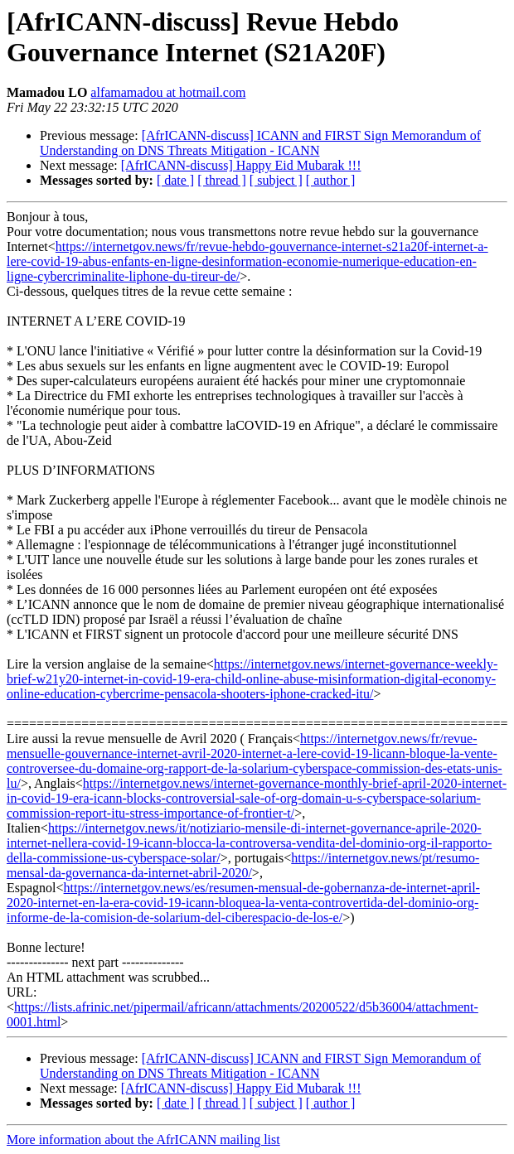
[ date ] (175, 180)
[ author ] (331, 180)
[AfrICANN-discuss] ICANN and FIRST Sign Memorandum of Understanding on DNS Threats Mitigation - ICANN (260, 142)
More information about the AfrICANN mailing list (143, 1139)
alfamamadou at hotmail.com (167, 92)
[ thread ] (221, 180)
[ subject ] (276, 180)
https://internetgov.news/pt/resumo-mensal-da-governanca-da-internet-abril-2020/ (243, 865)
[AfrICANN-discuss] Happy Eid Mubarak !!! (241, 165)
